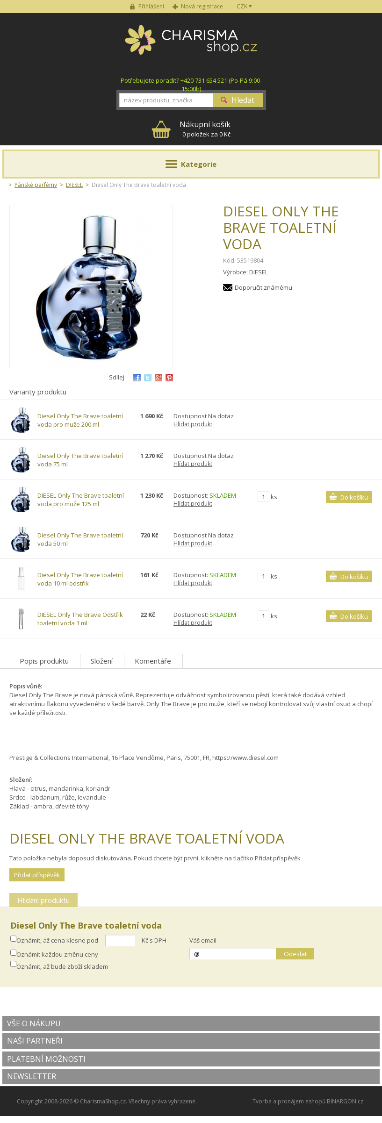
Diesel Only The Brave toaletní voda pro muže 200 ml (80, 420)
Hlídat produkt (192, 424)
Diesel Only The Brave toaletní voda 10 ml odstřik (80, 579)
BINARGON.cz (345, 1101)
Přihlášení (151, 6)
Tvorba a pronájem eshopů (288, 1101)
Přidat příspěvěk (37, 875)
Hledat (242, 100)
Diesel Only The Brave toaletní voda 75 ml (80, 459)
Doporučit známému (263, 287)
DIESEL (74, 185)
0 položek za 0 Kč (205, 128)
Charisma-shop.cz (191, 45)
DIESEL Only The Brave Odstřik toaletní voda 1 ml (80, 618)
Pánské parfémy (35, 185)
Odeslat (295, 954)
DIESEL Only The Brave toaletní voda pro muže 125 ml (80, 499)
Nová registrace (202, 6)
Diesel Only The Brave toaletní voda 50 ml (80, 539)
